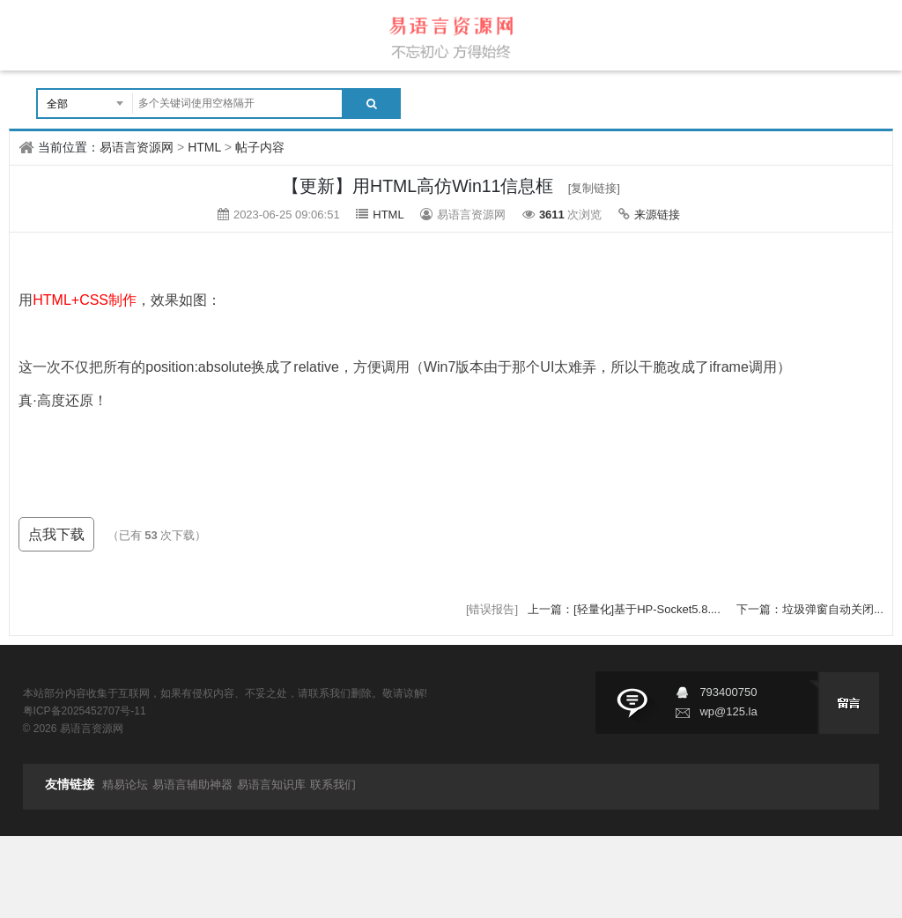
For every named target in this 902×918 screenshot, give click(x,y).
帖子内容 (260, 147)
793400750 (728, 692)
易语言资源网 (137, 147)
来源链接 (657, 214)
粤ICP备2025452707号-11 (84, 711)
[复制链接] (594, 188)
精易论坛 (125, 784)
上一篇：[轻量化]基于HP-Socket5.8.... (626, 609)
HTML (204, 147)
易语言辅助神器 (192, 784)
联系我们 (333, 784)
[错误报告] (492, 609)
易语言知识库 (271, 784)
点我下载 (56, 534)
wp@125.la (728, 711)
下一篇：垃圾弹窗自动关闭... (810, 609)
